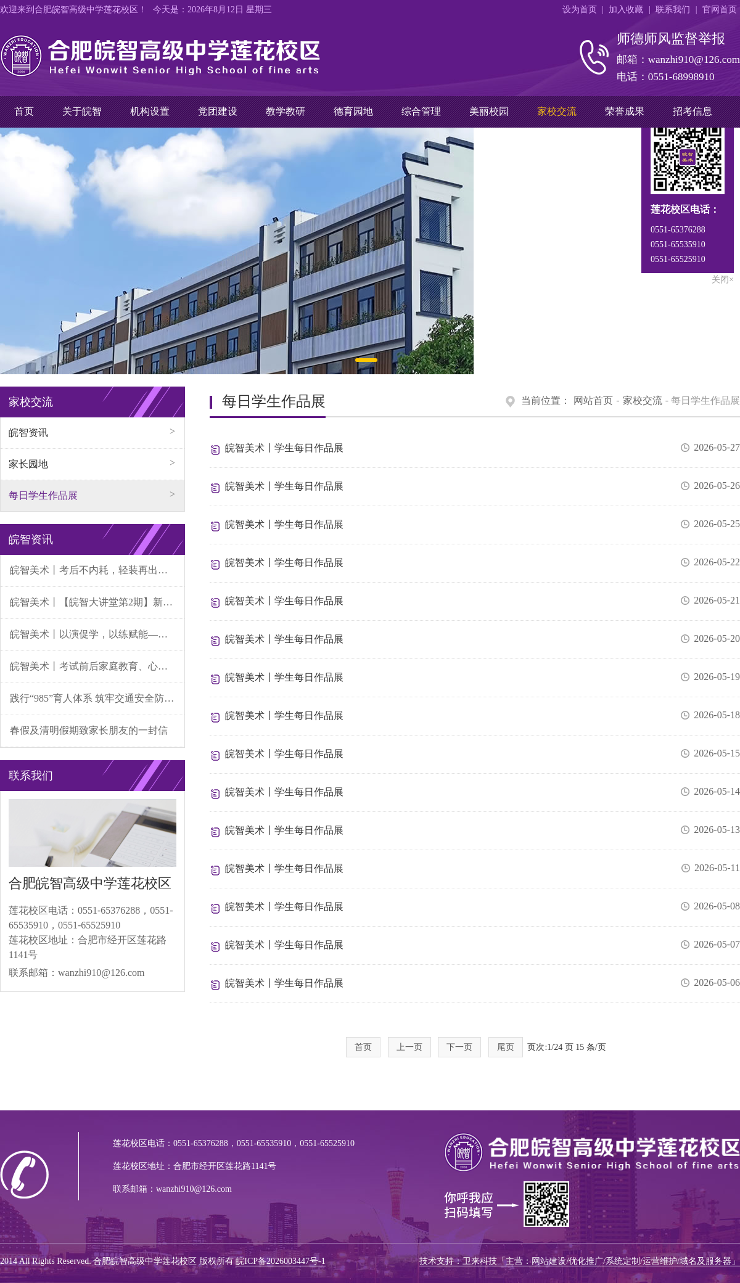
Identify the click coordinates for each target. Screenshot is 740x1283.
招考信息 (692, 111)
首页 (24, 111)
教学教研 (285, 111)
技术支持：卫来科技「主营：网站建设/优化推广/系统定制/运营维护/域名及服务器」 (579, 1261)
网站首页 (593, 400)
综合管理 (421, 111)
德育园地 (353, 111)
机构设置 (150, 111)
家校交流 (557, 111)
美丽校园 (489, 111)
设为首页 (579, 9)
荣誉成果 (624, 111)
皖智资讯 (28, 432)
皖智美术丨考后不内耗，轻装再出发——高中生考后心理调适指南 (97, 570)
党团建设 (217, 111)
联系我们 (673, 9)
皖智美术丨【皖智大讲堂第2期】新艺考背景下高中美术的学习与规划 (97, 602)
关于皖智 (82, 111)
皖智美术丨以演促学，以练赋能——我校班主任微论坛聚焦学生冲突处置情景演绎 (97, 634)
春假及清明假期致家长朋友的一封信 (89, 730)
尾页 (505, 1047)
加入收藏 (626, 9)
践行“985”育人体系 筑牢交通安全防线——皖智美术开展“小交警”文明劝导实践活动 (97, 698)
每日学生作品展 (43, 495)
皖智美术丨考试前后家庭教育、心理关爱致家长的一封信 (97, 666)
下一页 (459, 1047)
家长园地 (28, 464)
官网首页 (719, 9)
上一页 (409, 1047)
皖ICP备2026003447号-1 (280, 1261)
